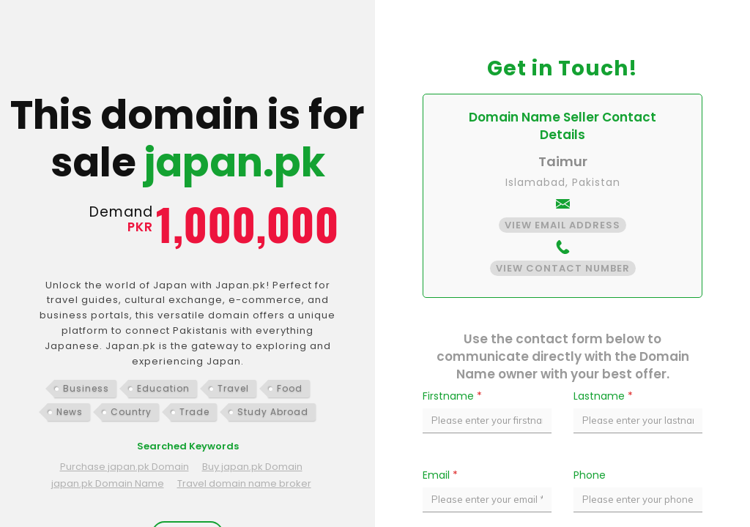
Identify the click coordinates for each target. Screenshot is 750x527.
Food (289, 388)
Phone (589, 475)
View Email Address (562, 225)
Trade (194, 411)
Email (440, 475)
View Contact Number (563, 268)
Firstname (452, 396)
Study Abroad (272, 411)
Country (131, 411)
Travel (233, 388)
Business (86, 388)
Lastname (603, 396)
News (69, 411)
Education (163, 388)
